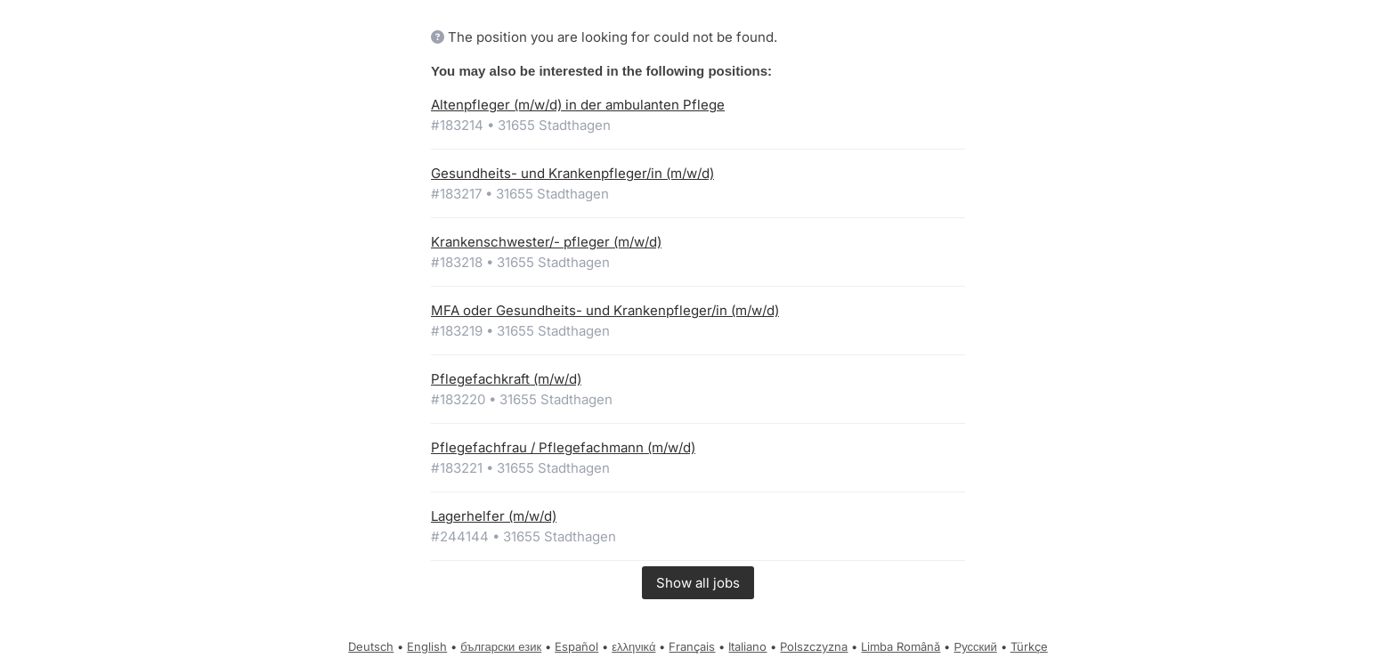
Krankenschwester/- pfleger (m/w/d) (546, 241)
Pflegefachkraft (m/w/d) (506, 378)
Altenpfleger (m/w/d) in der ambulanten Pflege (578, 104)
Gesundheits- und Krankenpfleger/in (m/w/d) (572, 173)
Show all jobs (698, 582)
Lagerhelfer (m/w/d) (493, 516)
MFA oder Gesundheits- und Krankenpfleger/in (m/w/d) (605, 310)
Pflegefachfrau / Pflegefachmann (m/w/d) (563, 447)
